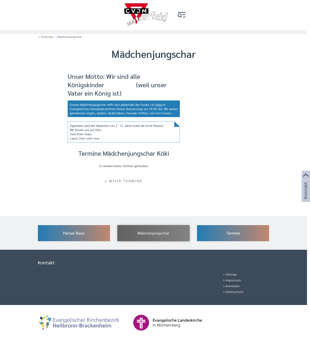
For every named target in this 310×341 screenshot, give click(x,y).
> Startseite (45, 36)
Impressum (233, 280)
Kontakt (305, 196)
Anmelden (233, 286)
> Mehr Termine (124, 181)
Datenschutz (235, 292)
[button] (181, 15)
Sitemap (231, 274)
